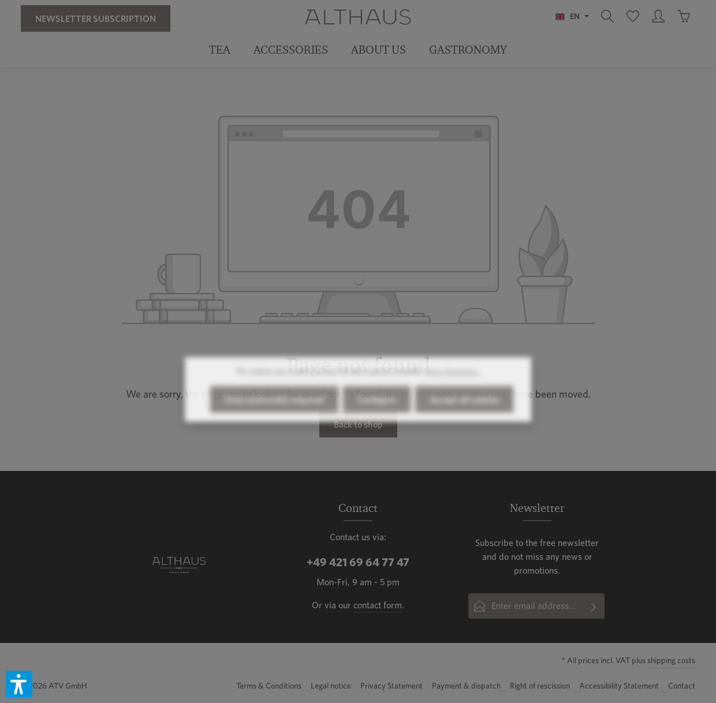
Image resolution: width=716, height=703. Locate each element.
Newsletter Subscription (95, 18)
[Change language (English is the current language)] (572, 16)
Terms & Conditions (268, 685)
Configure (376, 419)
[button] (19, 684)
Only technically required (274, 419)
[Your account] (658, 16)
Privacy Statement (391, 685)
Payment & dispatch (466, 685)
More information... (453, 391)
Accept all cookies (464, 419)
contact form (377, 605)
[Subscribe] (594, 606)
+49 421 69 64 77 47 (358, 562)
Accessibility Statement (619, 685)
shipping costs (671, 660)
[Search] (607, 16)
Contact (681, 685)
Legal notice (331, 685)
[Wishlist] (632, 16)
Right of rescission (540, 685)
